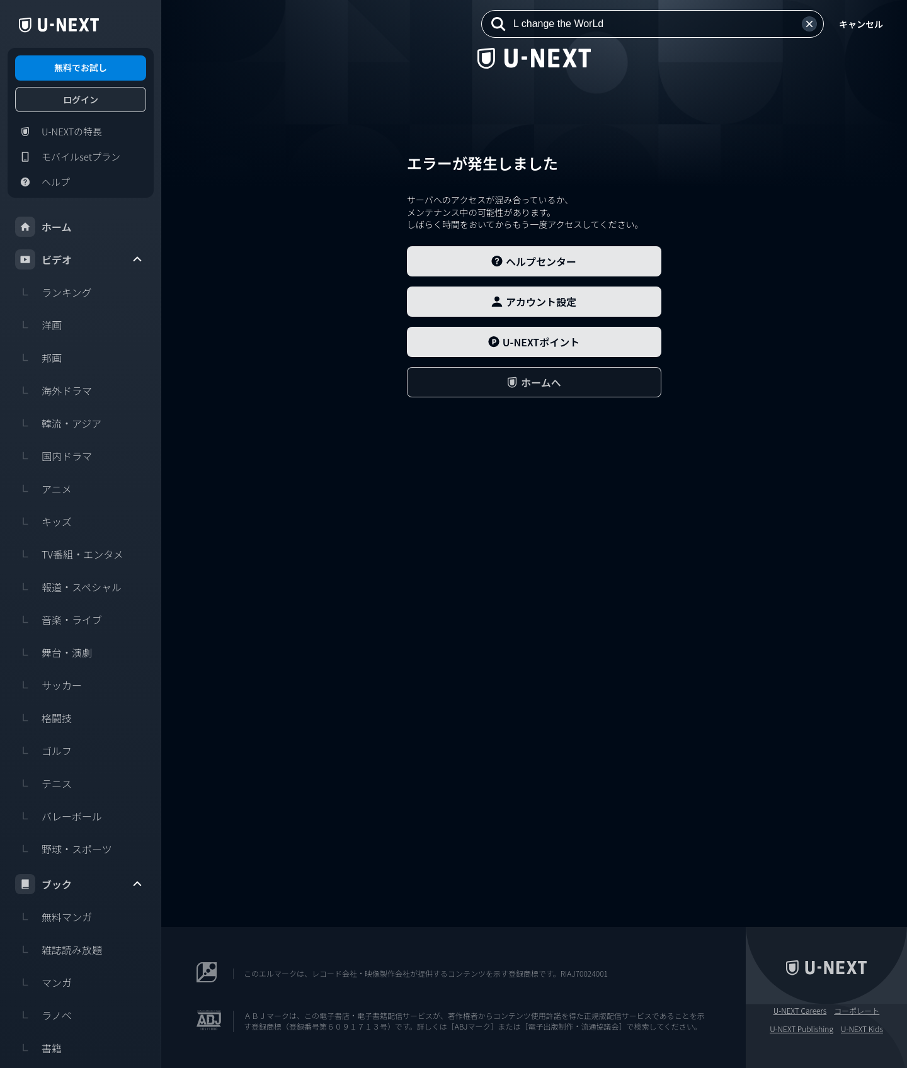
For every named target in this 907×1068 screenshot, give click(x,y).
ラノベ (43, 1015)
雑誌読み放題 (58, 950)
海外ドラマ (53, 390)
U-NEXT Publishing (801, 1029)
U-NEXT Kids (862, 1029)
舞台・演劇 (53, 652)
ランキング (53, 292)
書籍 (38, 1048)
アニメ (43, 489)
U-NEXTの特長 (58, 132)
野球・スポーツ (63, 849)
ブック (79, 884)
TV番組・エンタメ (69, 554)
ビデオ (79, 259)
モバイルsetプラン (67, 157)
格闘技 (43, 718)
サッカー (48, 685)
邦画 (38, 358)
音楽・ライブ (58, 620)
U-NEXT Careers (800, 1011)
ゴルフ (43, 751)
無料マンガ (53, 917)
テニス (43, 783)
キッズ (43, 521)
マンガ (43, 982)
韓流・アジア (58, 423)
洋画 (38, 325)
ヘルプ (42, 182)
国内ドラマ (53, 456)
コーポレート (856, 1011)
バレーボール (58, 816)
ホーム (43, 227)
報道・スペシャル (68, 587)
